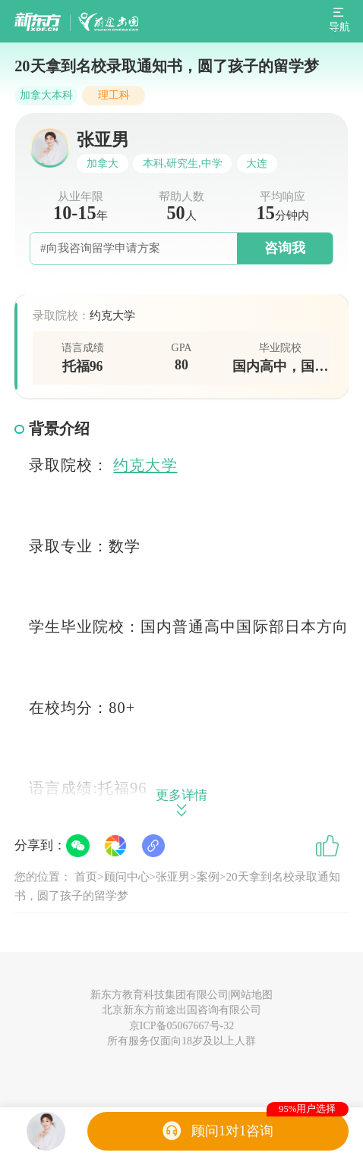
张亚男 (173, 876)
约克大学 (145, 465)
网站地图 (251, 994)
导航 (339, 27)
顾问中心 (127, 876)
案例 (208, 876)
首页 (85, 876)
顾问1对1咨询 (232, 1130)
